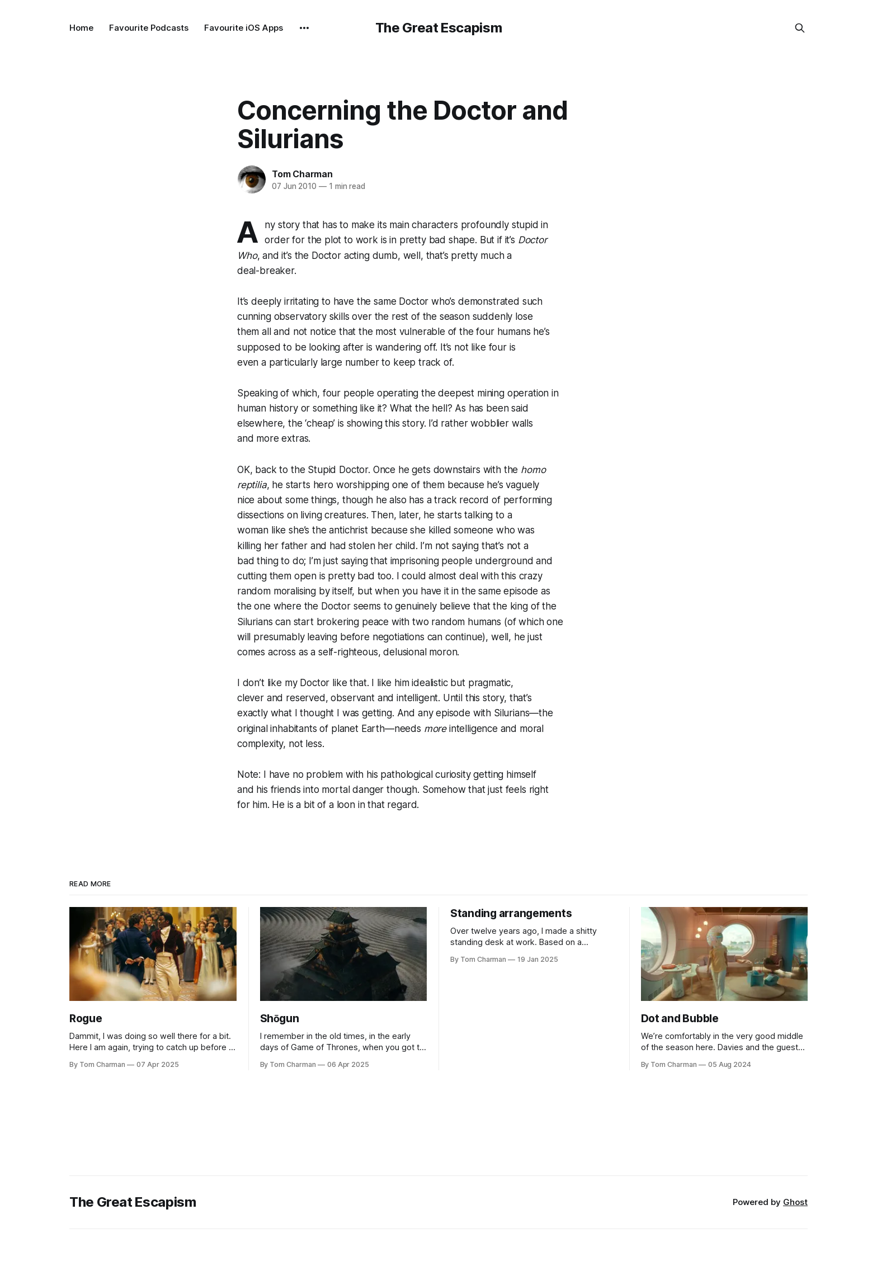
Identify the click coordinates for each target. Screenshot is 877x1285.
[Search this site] (800, 28)
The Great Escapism (438, 28)
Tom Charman (302, 173)
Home (81, 27)
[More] (304, 28)
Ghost (795, 1202)
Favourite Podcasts (148, 27)
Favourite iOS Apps (243, 27)
